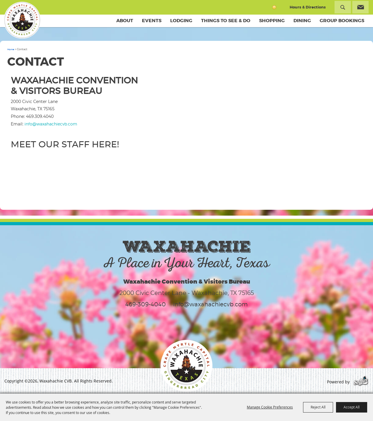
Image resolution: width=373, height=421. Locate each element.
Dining (302, 21)
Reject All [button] (318, 407)
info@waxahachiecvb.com (50, 123)
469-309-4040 (145, 304)
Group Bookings (342, 21)
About (124, 21)
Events (151, 21)
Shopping (272, 21)
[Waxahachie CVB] (22, 20)
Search (343, 7)
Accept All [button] (352, 407)
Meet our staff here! (65, 144)
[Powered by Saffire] (361, 381)
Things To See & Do (225, 21)
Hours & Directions (308, 7)
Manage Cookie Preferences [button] (270, 407)
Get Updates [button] (360, 7)
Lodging (181, 21)
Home (10, 49)
